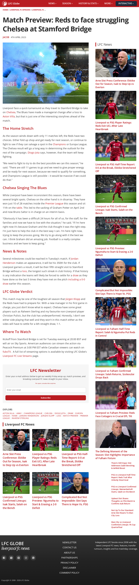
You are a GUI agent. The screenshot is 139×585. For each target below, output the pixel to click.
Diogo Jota (34, 152)
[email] (45, 390)
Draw (70, 413)
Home (5, 10)
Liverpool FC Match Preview (45, 10)
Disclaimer (69, 567)
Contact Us (69, 547)
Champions (59, 144)
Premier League (54, 203)
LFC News (104, 44)
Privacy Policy (69, 562)
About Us (69, 552)
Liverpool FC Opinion (20, 10)
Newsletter (69, 542)
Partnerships (69, 557)
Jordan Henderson (29, 415)
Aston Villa (9, 116)
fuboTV (7, 351)
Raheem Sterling (20, 418)
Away (19, 413)
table (19, 207)
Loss (58, 415)
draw (75, 275)
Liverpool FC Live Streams (17, 355)
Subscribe (46, 398)
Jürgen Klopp (73, 299)
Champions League (33, 413)
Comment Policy (69, 572)
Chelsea (10, 112)
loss (24, 271)
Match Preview (70, 415)
